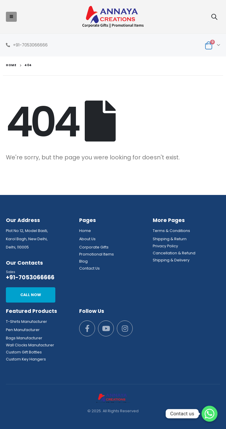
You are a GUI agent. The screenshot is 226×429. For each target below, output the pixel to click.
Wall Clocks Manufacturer (30, 345)
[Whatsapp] (209, 414)
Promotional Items (96, 254)
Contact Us (89, 268)
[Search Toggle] (214, 17)
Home (85, 230)
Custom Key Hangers (26, 359)
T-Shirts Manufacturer (26, 321)
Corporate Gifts (94, 247)
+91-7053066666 (30, 45)
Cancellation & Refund (174, 253)
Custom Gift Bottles (24, 352)
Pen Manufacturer (23, 329)
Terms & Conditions (171, 230)
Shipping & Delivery (171, 260)
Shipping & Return (170, 238)
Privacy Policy (165, 245)
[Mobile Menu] (11, 17)
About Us (87, 238)
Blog (83, 261)
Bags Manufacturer (24, 337)
